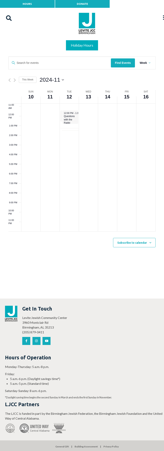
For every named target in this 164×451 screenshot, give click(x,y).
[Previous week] (9, 80)
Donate (82, 3)
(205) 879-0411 (33, 332)
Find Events (123, 62)
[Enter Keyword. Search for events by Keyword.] (60, 63)
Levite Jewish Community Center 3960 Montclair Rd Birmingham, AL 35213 (44, 322)
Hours (27, 3)
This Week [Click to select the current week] (27, 79)
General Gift (62, 446)
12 (69, 96)
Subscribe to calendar (132, 242)
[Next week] (15, 80)
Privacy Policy (111, 446)
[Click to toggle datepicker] (51, 80)
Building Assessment (86, 446)
